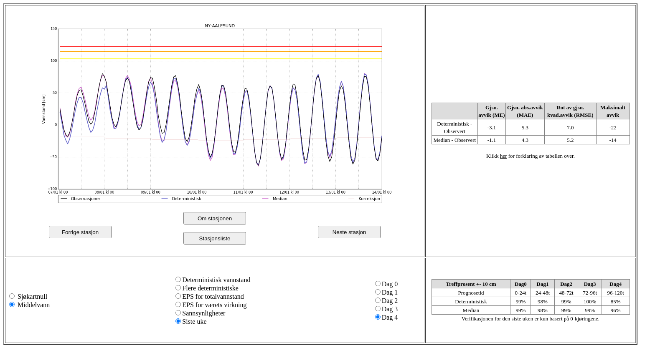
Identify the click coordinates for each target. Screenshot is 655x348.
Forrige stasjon (80, 232)
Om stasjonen (215, 218)
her (503, 156)
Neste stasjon (349, 232)
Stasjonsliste (215, 238)
